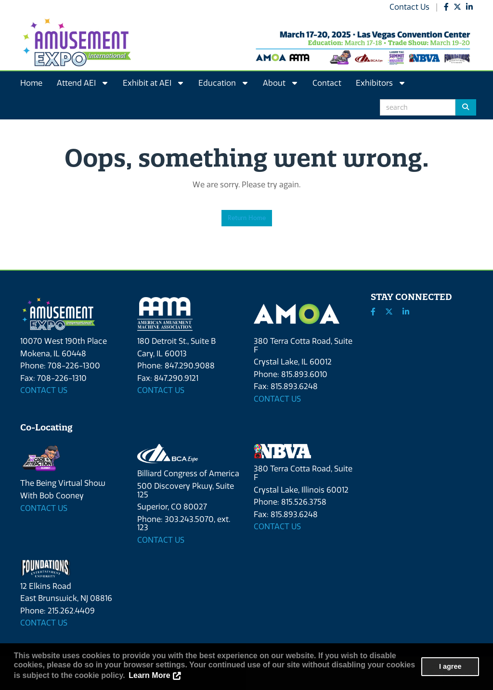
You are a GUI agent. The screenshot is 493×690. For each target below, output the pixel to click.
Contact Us (409, 7)
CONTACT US (43, 390)
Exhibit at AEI (153, 83)
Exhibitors (380, 83)
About (280, 83)
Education (222, 83)
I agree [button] (450, 666)
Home (31, 83)
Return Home (247, 218)
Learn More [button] (149, 675)
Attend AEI (82, 83)
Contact (326, 83)
